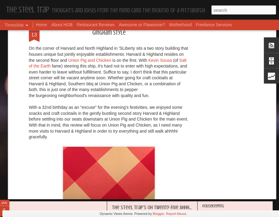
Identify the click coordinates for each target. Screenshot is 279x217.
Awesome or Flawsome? (142, 24)
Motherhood (180, 24)
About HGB (62, 24)
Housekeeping (126, 145)
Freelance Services (214, 24)
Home (41, 24)
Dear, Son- (25, 140)
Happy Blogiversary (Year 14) (224, 146)
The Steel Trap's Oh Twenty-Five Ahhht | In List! (160, 207)
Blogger (158, 213)
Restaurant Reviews (96, 24)
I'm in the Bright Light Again (224, 157)
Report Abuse (176, 213)
